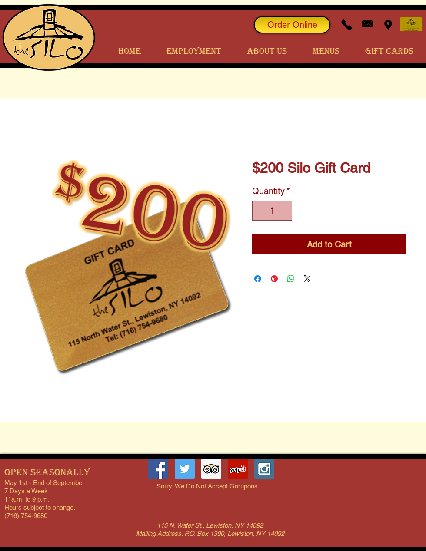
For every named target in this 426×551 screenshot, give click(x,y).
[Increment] (283, 210)
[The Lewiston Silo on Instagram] (264, 469)
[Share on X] (307, 279)
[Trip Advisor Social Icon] (211, 469)
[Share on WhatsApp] (291, 279)
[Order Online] (292, 24)
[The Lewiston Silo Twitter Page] (185, 469)
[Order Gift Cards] (410, 24)
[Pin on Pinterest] (274, 279)
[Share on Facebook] (258, 279)
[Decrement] (260, 210)
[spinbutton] (272, 210)
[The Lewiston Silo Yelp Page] (238, 469)
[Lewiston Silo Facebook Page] (158, 469)
